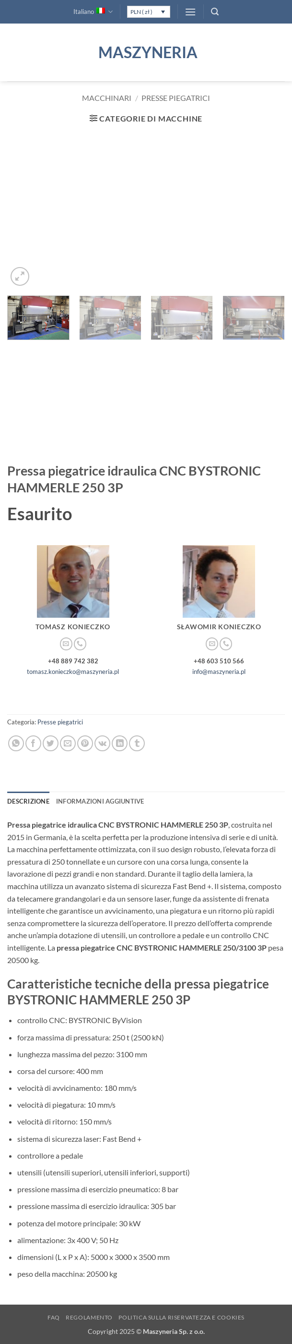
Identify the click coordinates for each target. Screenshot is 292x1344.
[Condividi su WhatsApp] (16, 743)
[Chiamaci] (80, 643)
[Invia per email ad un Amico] (68, 743)
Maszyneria (146, 52)
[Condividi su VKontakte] (102, 743)
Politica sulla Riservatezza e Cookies (181, 1317)
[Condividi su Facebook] (33, 743)
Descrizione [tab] (28, 801)
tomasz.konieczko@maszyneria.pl (73, 671)
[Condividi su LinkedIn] (120, 743)
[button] (190, 11)
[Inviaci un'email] (66, 643)
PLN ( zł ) (141, 11)
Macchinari (106, 97)
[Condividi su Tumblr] (137, 743)
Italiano (93, 11)
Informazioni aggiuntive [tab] (100, 801)
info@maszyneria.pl (218, 671)
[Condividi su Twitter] (50, 743)
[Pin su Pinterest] (85, 743)
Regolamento (89, 1317)
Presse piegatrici (175, 97)
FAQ (53, 1317)
